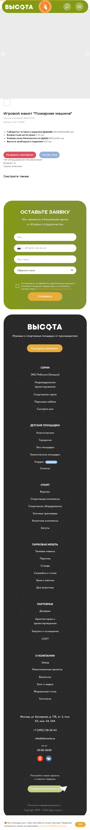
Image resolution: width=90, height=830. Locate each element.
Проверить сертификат (20, 155)
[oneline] (45, 259)
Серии (45, 367)
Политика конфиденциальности (43, 805)
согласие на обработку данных (52, 826)
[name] (45, 237)
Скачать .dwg (49, 155)
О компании (45, 655)
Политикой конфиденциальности (54, 288)
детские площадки (45, 425)
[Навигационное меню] (79, 6)
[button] (45, 384)
